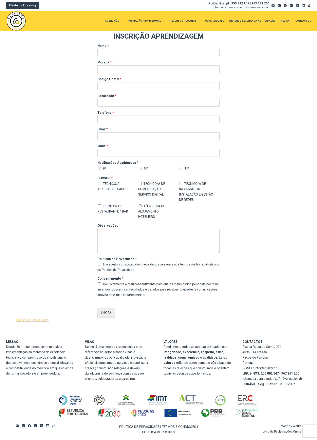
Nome (103, 46)
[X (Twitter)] (297, 5)
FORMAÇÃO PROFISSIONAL (147, 21)
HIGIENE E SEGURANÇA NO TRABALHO (252, 20)
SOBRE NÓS (114, 21)
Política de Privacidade (32, 320)
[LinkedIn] (303, 5)
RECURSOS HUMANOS (186, 21)
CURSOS (105, 178)
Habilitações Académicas (117, 163)
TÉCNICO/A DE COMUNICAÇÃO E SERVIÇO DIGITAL (151, 189)
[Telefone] (279, 5)
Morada (104, 62)
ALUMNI (285, 20)
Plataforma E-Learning (22, 5)
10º (146, 168)
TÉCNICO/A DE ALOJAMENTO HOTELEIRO (151, 211)
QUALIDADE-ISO (214, 20)
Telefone (105, 113)
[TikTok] (309, 5)
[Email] (273, 5)
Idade (102, 146)
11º (186, 168)
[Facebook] (285, 5)
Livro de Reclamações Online (282, 431)
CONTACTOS (303, 20)
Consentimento (110, 278)
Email (102, 129)
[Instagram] (291, 5)
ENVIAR (106, 312)
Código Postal (109, 79)
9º (104, 168)
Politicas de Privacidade (117, 259)
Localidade (106, 96)
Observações (107, 225)
